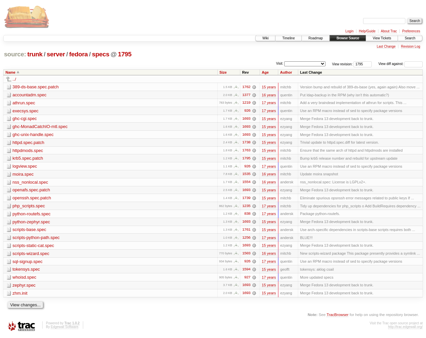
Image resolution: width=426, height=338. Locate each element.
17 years (269, 103)
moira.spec (23, 174)
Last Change (386, 46)
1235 (246, 207)
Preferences (411, 31)
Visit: (279, 63)
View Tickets (382, 38)
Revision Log (410, 46)
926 (247, 111)
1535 (246, 175)
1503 (246, 255)
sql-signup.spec (28, 262)
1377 (246, 95)
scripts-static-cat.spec (33, 246)
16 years (269, 95)
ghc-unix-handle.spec (33, 134)
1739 (246, 199)
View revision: (342, 64)
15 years (269, 87)
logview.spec (25, 166)
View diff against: (400, 64)
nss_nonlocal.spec (30, 182)
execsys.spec (26, 110)
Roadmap (316, 38)
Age (265, 72)
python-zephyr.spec (31, 222)
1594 (246, 271)
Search (410, 38)
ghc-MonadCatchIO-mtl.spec (40, 126)
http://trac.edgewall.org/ (405, 329)
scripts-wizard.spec (31, 254)
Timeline (288, 38)
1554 (246, 183)
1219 (246, 103)
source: (15, 54)
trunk (35, 54)
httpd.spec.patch (28, 142)
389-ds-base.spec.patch (36, 86)
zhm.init (20, 294)
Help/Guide (367, 31)
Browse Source (347, 38)
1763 (246, 151)
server (56, 54)
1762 (246, 87)
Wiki (265, 38)
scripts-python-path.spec (36, 238)
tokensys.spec (26, 270)
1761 (246, 231)
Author (286, 72)
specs (100, 54)
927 (247, 279)
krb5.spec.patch (28, 158)
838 (247, 215)
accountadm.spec (30, 94)
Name (11, 72)
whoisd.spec (25, 278)
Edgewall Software (64, 329)
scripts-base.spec (29, 230)
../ (14, 79)
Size (223, 72)
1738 (246, 143)
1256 (246, 239)
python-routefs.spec (32, 214)
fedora (78, 54)
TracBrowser (337, 316)
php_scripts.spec (29, 206)
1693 (246, 119)
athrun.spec (24, 102)
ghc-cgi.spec (25, 118)
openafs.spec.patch (31, 190)
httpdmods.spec (28, 150)
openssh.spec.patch (32, 198)
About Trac (389, 31)
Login (349, 31)
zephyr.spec (24, 286)
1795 (124, 54)
